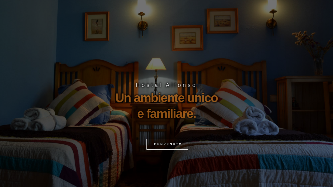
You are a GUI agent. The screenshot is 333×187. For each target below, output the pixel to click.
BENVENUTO (167, 152)
